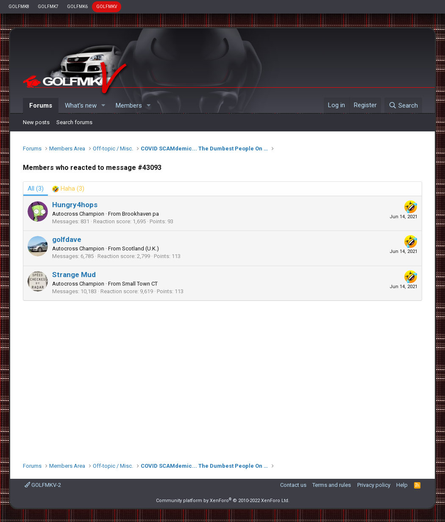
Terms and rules (331, 485)
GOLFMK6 (77, 6)
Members (129, 105)
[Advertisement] (222, 377)
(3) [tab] (36, 188)
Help (402, 485)
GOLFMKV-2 (43, 485)
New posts (36, 122)
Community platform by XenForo (222, 500)
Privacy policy (373, 485)
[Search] (403, 105)
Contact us (293, 485)
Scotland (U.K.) (140, 248)
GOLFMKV (106, 6)
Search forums (74, 122)
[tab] (68, 189)
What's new (81, 105)
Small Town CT (140, 283)
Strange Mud (74, 274)
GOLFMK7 (48, 6)
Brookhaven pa (140, 214)
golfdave (66, 239)
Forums (40, 105)
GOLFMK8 (18, 6)
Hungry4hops (74, 204)
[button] (103, 106)
